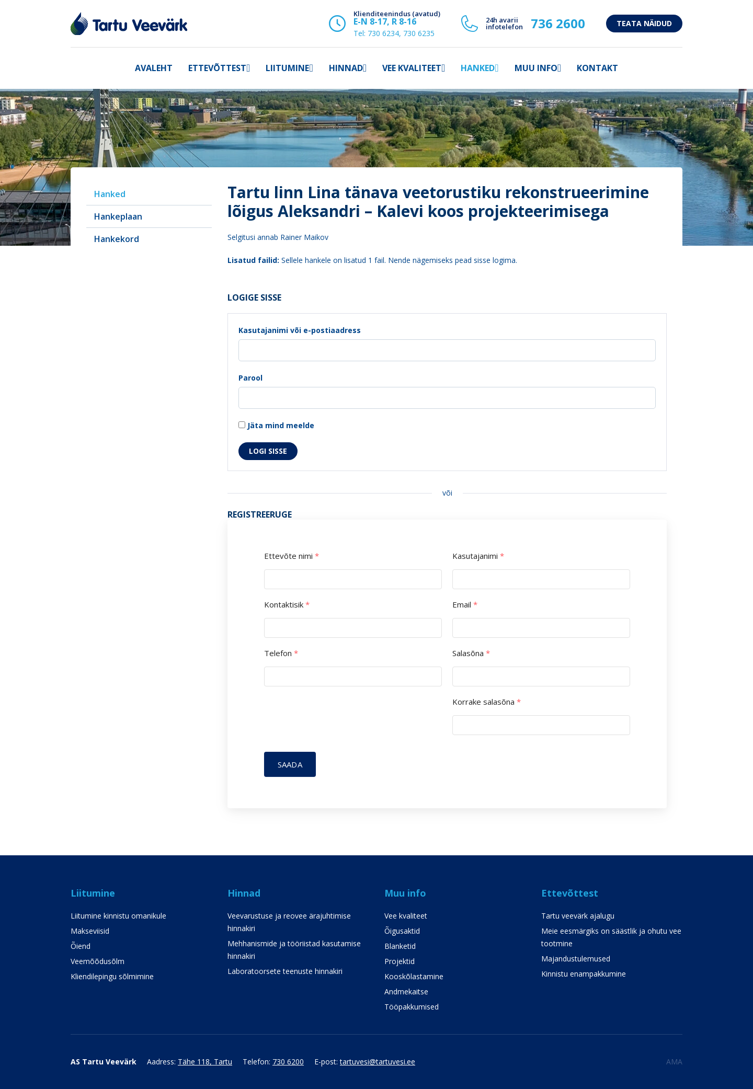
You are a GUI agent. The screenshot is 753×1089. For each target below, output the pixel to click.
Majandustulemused (575, 959)
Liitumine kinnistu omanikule (118, 916)
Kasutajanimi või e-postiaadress (299, 330)
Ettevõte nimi (291, 556)
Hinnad (346, 68)
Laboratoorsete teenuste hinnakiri (285, 971)
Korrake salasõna (486, 702)
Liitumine (287, 68)
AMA (674, 1062)
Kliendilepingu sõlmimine (112, 976)
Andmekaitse (406, 991)
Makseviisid (90, 931)
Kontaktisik (287, 605)
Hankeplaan (118, 216)
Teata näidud (644, 23)
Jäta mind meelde (276, 425)
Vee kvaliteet (411, 68)
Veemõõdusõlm (97, 961)
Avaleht (154, 68)
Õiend (80, 946)
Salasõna (471, 653)
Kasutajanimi (478, 556)
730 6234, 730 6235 (401, 33)
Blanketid (400, 946)
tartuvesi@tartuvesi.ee (377, 1062)
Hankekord (116, 239)
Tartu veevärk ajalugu (577, 916)
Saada (290, 764)
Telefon (281, 653)
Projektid (399, 961)
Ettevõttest (217, 68)
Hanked (478, 68)
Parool (250, 378)
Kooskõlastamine (413, 976)
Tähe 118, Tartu (205, 1062)
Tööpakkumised (411, 1007)
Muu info (536, 68)
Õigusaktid (402, 931)
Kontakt (597, 68)
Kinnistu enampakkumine (583, 974)
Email (464, 605)
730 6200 (288, 1062)
